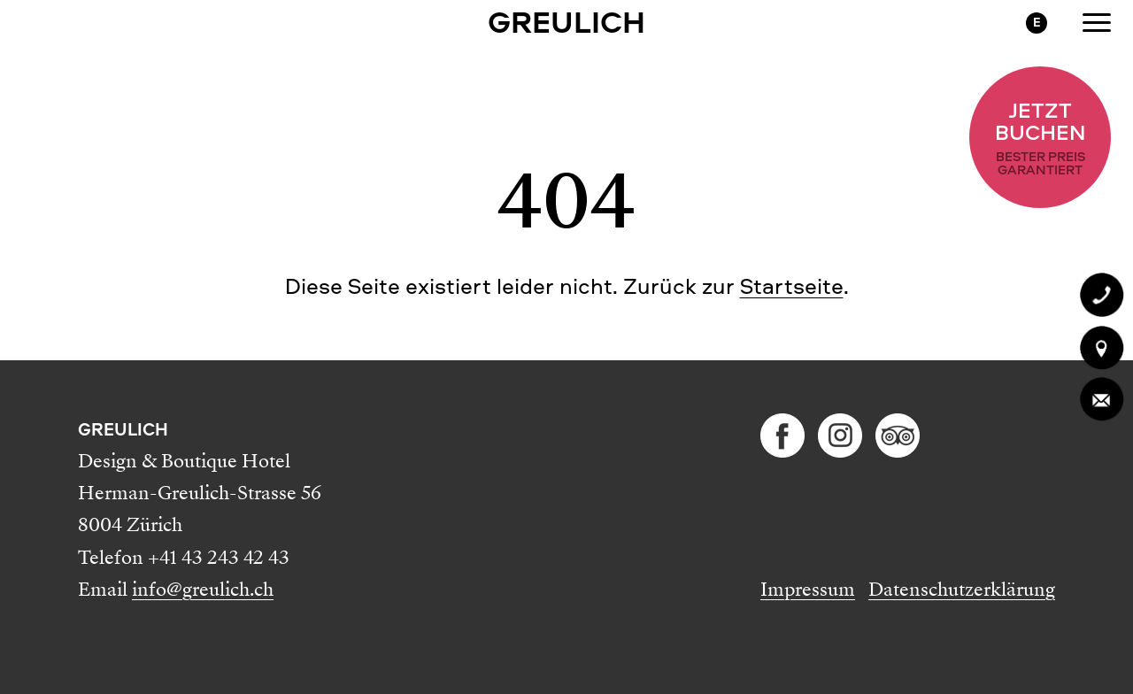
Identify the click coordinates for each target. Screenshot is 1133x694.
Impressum (807, 589)
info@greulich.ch (203, 589)
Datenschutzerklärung (961, 589)
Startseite (792, 286)
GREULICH (566, 21)
